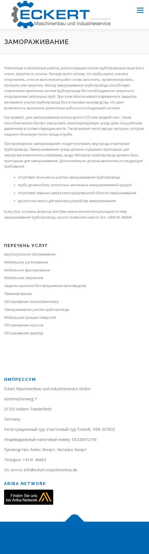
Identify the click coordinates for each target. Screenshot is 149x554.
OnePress (64, 541)
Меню (140, 10)
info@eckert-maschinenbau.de (50, 469)
